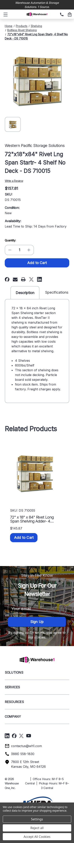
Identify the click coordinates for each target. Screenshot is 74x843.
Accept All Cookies (37, 836)
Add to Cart (24, 537)
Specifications (56, 292)
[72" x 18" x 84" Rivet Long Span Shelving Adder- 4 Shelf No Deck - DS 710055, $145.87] (35, 473)
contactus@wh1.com (26, 746)
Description (25, 293)
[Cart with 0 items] (69, 14)
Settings (37, 819)
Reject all (37, 828)
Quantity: (10, 240)
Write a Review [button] (14, 181)
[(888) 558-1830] (61, 14)
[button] (37, 801)
